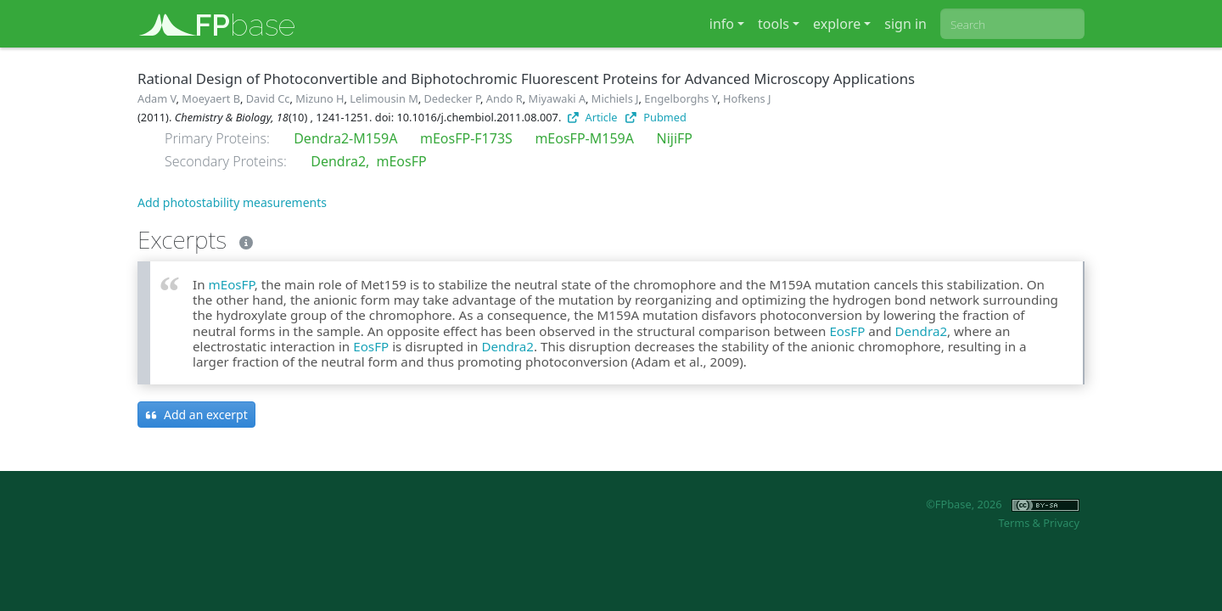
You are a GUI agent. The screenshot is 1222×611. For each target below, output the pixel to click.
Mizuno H (319, 98)
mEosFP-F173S (466, 138)
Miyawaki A (557, 98)
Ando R (504, 98)
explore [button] (836, 23)
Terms (1013, 522)
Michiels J (615, 98)
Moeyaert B (211, 98)
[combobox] (1012, 23)
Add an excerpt (196, 414)
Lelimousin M (384, 98)
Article (593, 117)
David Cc (268, 98)
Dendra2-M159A (345, 138)
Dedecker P (452, 98)
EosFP (847, 330)
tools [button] (773, 23)
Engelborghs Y (680, 98)
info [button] (721, 23)
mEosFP (402, 161)
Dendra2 (921, 330)
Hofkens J (747, 98)
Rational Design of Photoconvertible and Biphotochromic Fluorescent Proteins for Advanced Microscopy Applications (526, 78)
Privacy (1061, 522)
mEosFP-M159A (584, 138)
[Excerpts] (243, 239)
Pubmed (655, 117)
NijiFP (675, 138)
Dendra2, (340, 161)
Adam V (157, 98)
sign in (905, 23)
